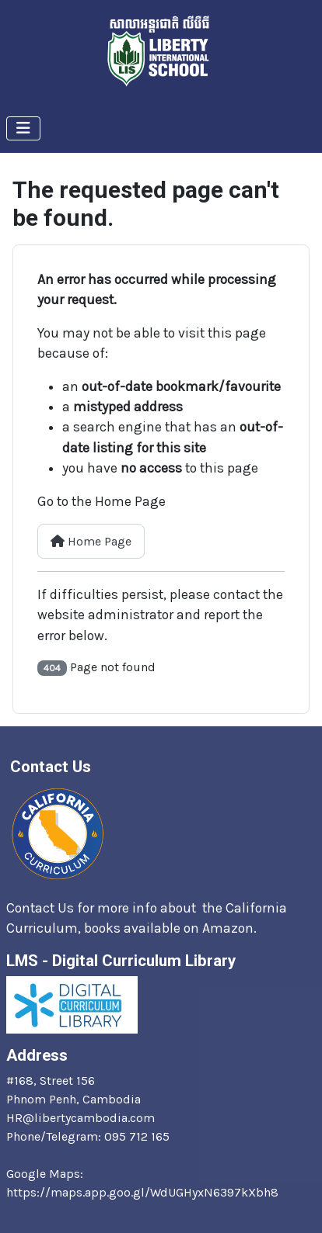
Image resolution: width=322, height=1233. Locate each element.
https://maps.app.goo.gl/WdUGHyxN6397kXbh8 (142, 1192)
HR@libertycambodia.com (80, 1117)
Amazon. (231, 928)
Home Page (91, 541)
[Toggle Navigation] (23, 128)
